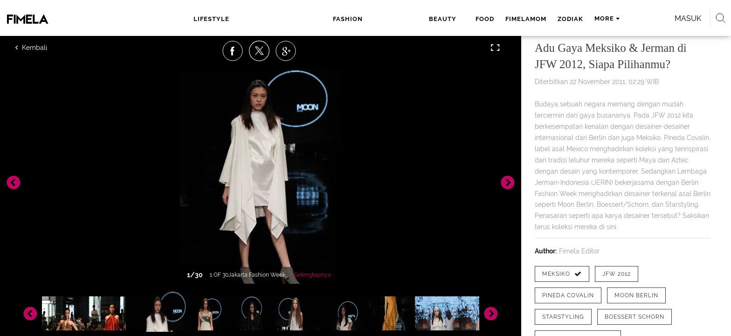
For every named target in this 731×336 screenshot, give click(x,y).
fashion (278, 18)
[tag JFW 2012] (616, 273)
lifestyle (225, 18)
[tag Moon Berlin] (636, 295)
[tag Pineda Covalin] (568, 295)
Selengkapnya (312, 275)
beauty (322, 18)
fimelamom (397, 18)
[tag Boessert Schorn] (634, 316)
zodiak (442, 18)
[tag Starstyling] (563, 316)
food (356, 18)
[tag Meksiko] (562, 273)
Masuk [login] (579, 18)
